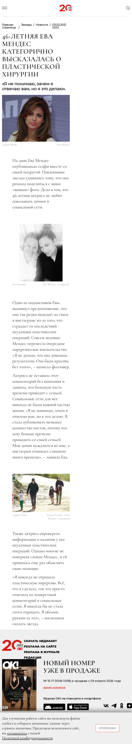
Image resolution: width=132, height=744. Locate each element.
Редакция (32, 657)
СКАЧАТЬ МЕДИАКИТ (40, 641)
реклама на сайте (40, 646)
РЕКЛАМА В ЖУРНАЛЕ (41, 652)
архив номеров (54, 687)
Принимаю (107, 728)
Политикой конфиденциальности (27, 738)
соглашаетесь (17, 733)
